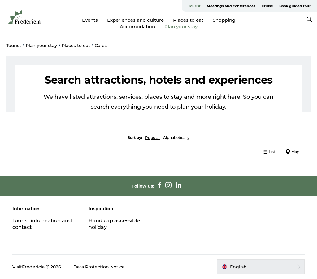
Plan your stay (181, 26)
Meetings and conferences (231, 6)
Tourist (194, 6)
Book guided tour (295, 6)
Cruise (267, 6)
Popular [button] (152, 137)
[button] (261, 266)
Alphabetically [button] (176, 137)
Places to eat (188, 20)
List (269, 152)
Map (292, 152)
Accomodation (137, 26)
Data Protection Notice (99, 267)
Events (90, 20)
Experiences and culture (135, 20)
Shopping (224, 20)
